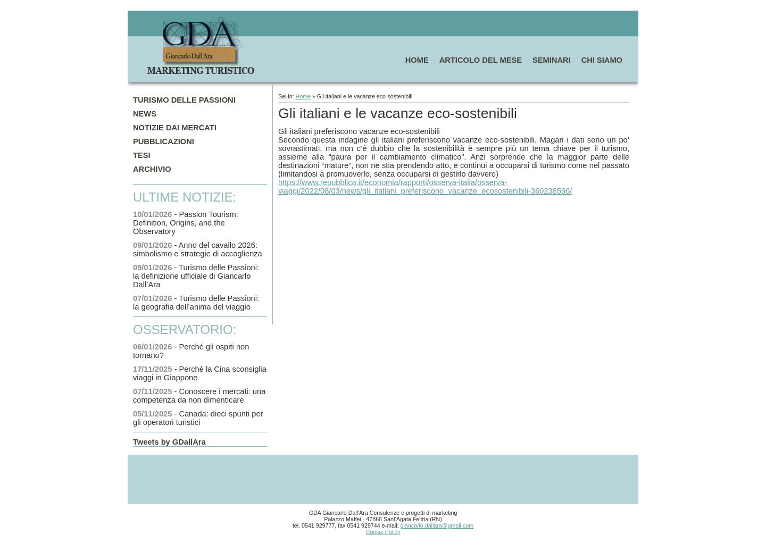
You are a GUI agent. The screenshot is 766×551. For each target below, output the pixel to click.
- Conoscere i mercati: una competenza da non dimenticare (199, 395)
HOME (417, 60)
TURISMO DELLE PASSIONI (184, 100)
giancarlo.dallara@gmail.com (437, 525)
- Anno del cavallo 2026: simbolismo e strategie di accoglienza (197, 249)
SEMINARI (551, 60)
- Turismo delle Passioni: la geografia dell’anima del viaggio (196, 302)
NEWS (144, 114)
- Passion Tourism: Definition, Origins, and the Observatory (185, 223)
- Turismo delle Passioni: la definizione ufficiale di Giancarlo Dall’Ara (196, 276)
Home (303, 96)
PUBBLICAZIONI (163, 141)
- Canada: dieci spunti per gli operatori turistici (198, 418)
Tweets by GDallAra (169, 442)
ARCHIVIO (152, 169)
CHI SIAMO (601, 60)
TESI (142, 155)
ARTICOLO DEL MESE (480, 60)
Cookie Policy (383, 532)
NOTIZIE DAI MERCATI (175, 127)
